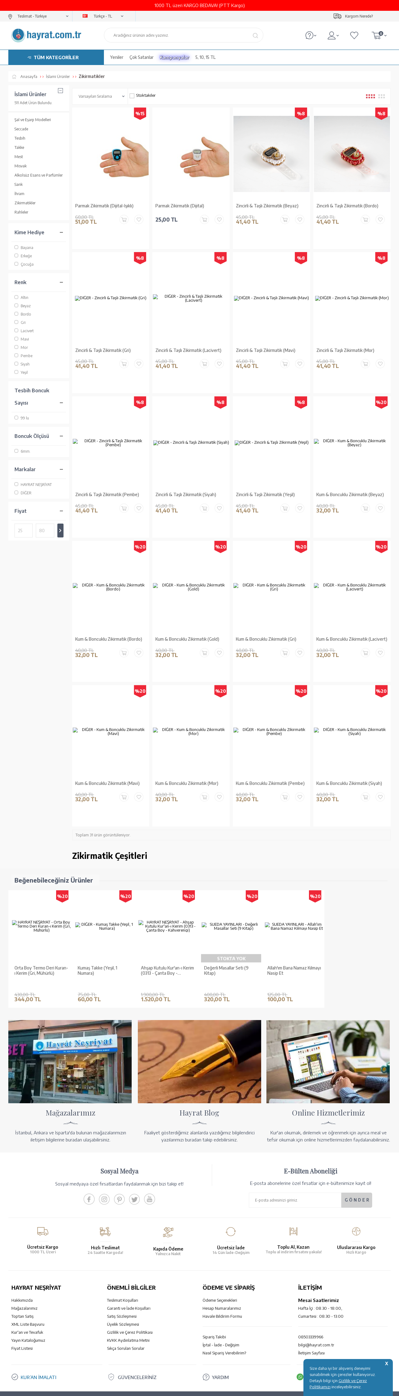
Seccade (21, 129)
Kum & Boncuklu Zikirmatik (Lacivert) (351, 623)
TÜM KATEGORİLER (56, 57)
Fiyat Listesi (22, 1313)
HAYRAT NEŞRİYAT (33, 484)
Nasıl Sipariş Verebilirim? (224, 1317)
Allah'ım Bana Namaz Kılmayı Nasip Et (294, 945)
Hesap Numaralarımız (222, 1273)
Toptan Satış (22, 1281)
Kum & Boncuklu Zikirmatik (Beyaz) (350, 484)
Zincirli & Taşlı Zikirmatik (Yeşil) (265, 484)
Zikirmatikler (24, 203)
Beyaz (22, 305)
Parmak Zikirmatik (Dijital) (179, 205)
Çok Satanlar (142, 57)
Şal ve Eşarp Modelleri (32, 119)
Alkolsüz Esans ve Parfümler (38, 175)
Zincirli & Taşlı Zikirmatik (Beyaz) (267, 205)
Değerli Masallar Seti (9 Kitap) (226, 945)
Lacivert (24, 330)
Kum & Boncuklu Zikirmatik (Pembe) (270, 762)
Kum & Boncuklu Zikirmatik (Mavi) (107, 762)
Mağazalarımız (24, 1273)
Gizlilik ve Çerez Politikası (130, 1297)
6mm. (22, 451)
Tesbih (19, 138)
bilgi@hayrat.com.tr (316, 1309)
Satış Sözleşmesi (122, 1281)
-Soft (168, 1388)
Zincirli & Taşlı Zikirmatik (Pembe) (107, 484)
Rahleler (21, 212)
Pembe (23, 355)
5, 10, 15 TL (205, 57)
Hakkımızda (22, 1265)
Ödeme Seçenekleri (220, 1265)
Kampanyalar (174, 57)
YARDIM (220, 1342)
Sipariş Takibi (214, 1301)
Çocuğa (24, 264)
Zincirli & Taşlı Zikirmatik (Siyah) (185, 484)
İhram (19, 193)
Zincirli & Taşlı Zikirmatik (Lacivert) (188, 345)
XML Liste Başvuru (27, 1289)
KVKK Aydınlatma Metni (128, 1305)
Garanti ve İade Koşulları (128, 1273)
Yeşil (21, 372)
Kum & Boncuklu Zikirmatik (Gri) (266, 623)
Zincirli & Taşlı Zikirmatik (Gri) (103, 345)
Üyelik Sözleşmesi (123, 1289)
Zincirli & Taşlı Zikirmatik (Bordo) (347, 205)
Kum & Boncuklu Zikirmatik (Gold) (187, 623)
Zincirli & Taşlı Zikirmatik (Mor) (345, 345)
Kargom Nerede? (359, 16)
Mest (18, 156)
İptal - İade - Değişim (221, 1309)
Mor (21, 347)
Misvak (20, 166)
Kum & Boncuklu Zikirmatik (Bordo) (108, 623)
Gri (20, 322)
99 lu (21, 418)
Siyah (22, 364)
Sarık (18, 184)
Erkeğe (23, 256)
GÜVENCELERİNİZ (137, 1342)
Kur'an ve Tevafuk (27, 1297)
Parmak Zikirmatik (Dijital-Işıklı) (104, 205)
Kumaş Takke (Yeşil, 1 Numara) (97, 945)
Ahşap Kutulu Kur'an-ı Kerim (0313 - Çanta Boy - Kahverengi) (167, 945)
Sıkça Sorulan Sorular (126, 1313)
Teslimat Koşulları (122, 1265)
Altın (21, 297)
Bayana (23, 247)
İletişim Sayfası (311, 1317)
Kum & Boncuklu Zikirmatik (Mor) (186, 762)
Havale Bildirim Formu (222, 1281)
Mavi (21, 339)
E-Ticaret (182, 1388)
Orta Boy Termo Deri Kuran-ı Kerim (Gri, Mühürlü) (41, 945)
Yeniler (116, 57)
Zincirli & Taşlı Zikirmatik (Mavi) (265, 345)
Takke (19, 147)
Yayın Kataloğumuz (28, 1305)
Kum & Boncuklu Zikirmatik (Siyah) (349, 762)
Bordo (22, 314)
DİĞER (22, 493)
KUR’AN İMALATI (38, 1342)
